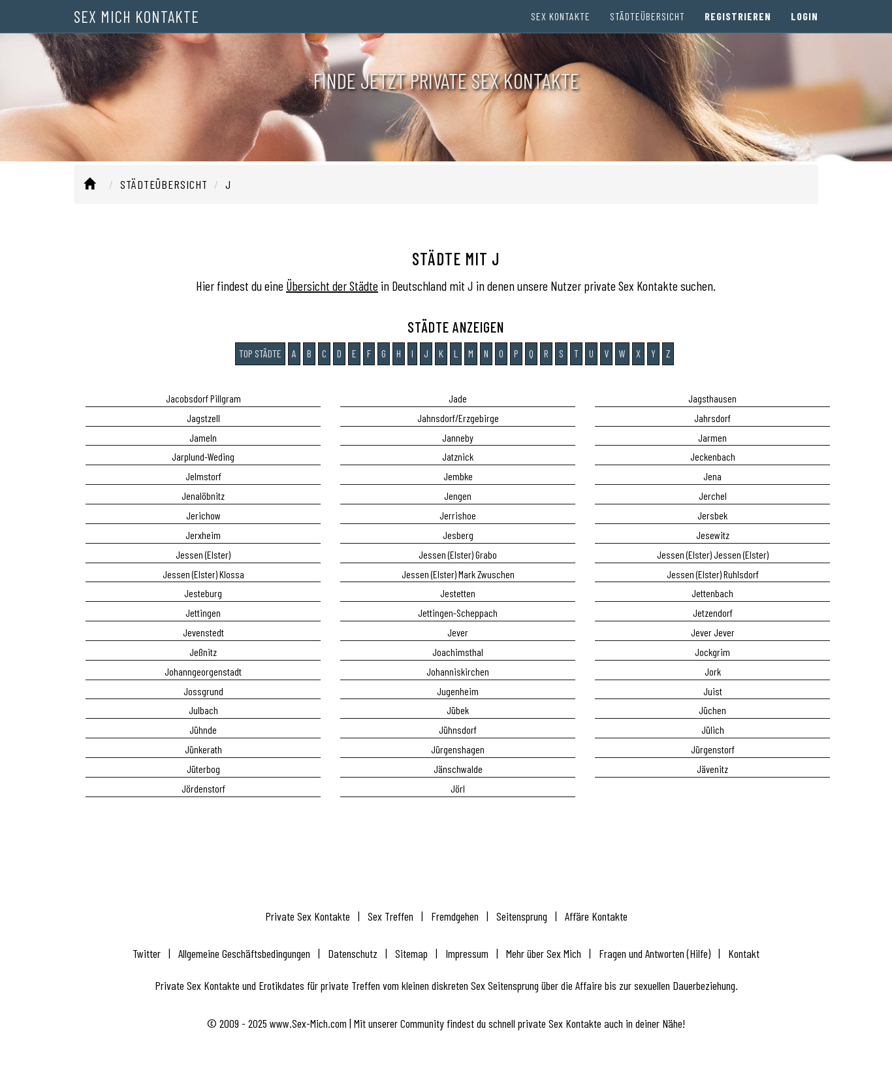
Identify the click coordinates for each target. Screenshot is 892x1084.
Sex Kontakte (560, 26)
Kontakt (743, 953)
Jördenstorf (203, 788)
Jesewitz (712, 535)
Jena (712, 476)
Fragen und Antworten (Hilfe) (654, 953)
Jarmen (712, 437)
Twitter (147, 953)
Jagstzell (203, 418)
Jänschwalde (458, 769)
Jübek (458, 710)
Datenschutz (352, 953)
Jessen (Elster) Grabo (458, 554)
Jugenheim (458, 691)
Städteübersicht (647, 26)
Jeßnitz (203, 652)
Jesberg (458, 535)
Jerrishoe (457, 515)
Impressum (466, 953)
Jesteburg (203, 593)
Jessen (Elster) (203, 554)
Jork (713, 671)
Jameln (203, 437)
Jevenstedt (203, 632)
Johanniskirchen (457, 671)
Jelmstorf (203, 476)
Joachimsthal (457, 652)
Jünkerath (203, 749)
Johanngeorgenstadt (203, 671)
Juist (712, 691)
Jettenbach (712, 593)
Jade (458, 398)
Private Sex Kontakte (307, 916)
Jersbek (712, 515)
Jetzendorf (713, 612)
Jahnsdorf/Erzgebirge (458, 418)
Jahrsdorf (712, 418)
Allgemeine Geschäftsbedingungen (244, 953)
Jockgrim (712, 652)
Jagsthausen (712, 398)
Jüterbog (203, 769)
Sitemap (411, 953)
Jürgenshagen (458, 749)
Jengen (457, 495)
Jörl (458, 788)
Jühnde (203, 729)
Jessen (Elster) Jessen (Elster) (713, 554)
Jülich (712, 729)
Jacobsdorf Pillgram (203, 398)
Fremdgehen (455, 916)
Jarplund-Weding (203, 456)
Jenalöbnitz (203, 495)
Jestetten (457, 593)
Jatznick (457, 456)
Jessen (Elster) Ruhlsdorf (713, 574)
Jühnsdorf (458, 729)
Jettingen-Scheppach (458, 612)
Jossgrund (203, 691)
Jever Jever (713, 632)
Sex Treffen (390, 916)
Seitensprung (521, 916)
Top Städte (260, 353)
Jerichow (203, 515)
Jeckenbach (712, 456)
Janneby (457, 437)
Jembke (458, 476)
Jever (457, 632)
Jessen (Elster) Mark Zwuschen (458, 574)
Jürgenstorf (713, 749)
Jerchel (713, 495)
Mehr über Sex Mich (543, 953)
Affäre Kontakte (596, 916)
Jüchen (712, 710)
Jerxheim (203, 535)
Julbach (203, 710)
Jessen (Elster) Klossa (203, 574)
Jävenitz (712, 769)
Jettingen (203, 612)
